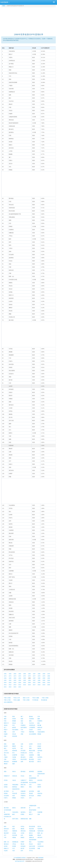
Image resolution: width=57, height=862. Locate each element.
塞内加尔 (6, 844)
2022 (10, 687)
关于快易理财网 (17, 857)
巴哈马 (22, 797)
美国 (5, 771)
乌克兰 (39, 759)
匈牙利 (14, 748)
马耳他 (31, 752)
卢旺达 (14, 844)
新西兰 (14, 807)
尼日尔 (39, 826)
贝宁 (5, 835)
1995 (24, 680)
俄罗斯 (39, 748)
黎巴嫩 (39, 725)
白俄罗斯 (14, 755)
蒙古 (38, 723)
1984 (19, 678)
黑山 (5, 755)
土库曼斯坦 (32, 727)
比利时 (31, 744)
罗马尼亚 (23, 750)
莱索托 (22, 837)
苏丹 (22, 850)
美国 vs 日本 (26, 697)
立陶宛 (31, 757)
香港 (13, 716)
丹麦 (5, 759)
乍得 (5, 837)
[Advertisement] (29, 19)
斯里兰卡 (6, 723)
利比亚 (5, 831)
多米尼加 (31, 791)
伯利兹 (5, 787)
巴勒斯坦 (23, 725)
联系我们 (24, 857)
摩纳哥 (5, 763)
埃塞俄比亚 (15, 842)
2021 (5, 687)
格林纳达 (14, 787)
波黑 (22, 761)
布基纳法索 (32, 831)
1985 (24, 678)
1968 (39, 673)
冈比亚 (31, 844)
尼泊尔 (14, 723)
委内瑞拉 (23, 771)
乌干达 (31, 850)
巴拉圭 (22, 776)
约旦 (13, 725)
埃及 (13, 826)
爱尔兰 (39, 761)
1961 (5, 673)
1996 (29, 680)
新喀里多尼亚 (24, 818)
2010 (48, 682)
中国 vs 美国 (7, 697)
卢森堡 (5, 757)
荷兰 (38, 752)
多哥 (22, 835)
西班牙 (5, 746)
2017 (34, 684)
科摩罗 (22, 842)
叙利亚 (14, 727)
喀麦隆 (31, 835)
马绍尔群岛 (15, 812)
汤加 (38, 814)
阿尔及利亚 (32, 826)
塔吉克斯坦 (15, 729)
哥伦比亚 (14, 793)
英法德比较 (44, 700)
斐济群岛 (23, 812)
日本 (38, 716)
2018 (39, 684)
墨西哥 (39, 787)
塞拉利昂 (6, 833)
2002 (10, 682)
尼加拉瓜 (14, 776)
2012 (10, 684)
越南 (38, 718)
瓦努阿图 (39, 812)
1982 (10, 678)
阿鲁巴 (39, 795)
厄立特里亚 (32, 848)
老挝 (22, 721)
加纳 (13, 828)
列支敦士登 (24, 752)
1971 (5, 676)
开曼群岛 (23, 795)
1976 (29, 676)
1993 (15, 680)
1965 (24, 673)
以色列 (31, 729)
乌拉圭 (14, 780)
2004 (19, 682)
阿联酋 (39, 734)
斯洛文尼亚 (32, 750)
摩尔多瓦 (23, 757)
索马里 (22, 848)
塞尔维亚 (31, 759)
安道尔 (22, 755)
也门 (5, 727)
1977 (34, 676)
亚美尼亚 (14, 736)
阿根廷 (14, 797)
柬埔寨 (14, 721)
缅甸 (30, 721)
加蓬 (38, 848)
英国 (5, 744)
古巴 (30, 797)
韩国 (22, 718)
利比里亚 (31, 828)
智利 (30, 776)
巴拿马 (5, 797)
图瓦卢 (31, 814)
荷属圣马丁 (7, 776)
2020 (48, 684)
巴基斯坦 (39, 721)
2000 (48, 680)
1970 (48, 673)
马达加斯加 (40, 842)
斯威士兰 (6, 848)
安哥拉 (22, 826)
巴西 (13, 795)
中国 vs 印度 (7, 700)
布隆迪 (14, 837)
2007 (34, 682)
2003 (15, 682)
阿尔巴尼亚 (24, 759)
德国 (13, 744)
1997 (34, 680)
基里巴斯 (23, 807)
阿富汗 (5, 729)
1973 (15, 676)
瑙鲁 (30, 818)
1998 (39, 680)
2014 (19, 684)
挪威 (38, 755)
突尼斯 (14, 846)
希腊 (30, 748)
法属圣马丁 (24, 780)
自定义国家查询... (8, 702)
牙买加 (5, 780)
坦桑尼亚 (14, 831)
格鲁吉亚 (39, 727)
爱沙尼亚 (31, 761)
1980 (48, 676)
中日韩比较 (35, 700)
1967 (34, 673)
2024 (19, 687)
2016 (29, 684)
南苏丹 (39, 844)
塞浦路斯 (14, 761)
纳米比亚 (6, 828)
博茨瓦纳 (23, 831)
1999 (43, 680)
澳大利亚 (6, 807)
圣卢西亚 (6, 791)
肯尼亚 (5, 846)
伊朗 (22, 734)
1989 (43, 678)
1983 (15, 678)
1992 (10, 680)
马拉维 (5, 850)
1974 (19, 676)
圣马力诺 (6, 752)
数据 (4, 5)
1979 (43, 676)
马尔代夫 (31, 723)
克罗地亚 (39, 750)
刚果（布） (7, 842)
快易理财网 (40, 857)
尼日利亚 (14, 835)
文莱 (13, 732)
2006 (29, 682)
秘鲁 (38, 791)
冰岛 (30, 746)
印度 (22, 723)
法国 (22, 744)
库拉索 (31, 793)
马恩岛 (14, 759)
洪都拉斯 (23, 791)
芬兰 (13, 752)
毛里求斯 (39, 828)
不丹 (22, 729)
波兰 (22, 748)
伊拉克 (14, 734)
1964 (19, 673)
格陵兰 (22, 787)
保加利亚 (14, 750)
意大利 (39, 744)
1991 (5, 680)
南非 (5, 826)
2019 (43, 684)
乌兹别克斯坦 (41, 732)
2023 (15, 687)
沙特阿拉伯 (32, 725)
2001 (5, 682)
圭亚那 (5, 784)
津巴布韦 (39, 837)
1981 (5, 678)
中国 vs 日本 (16, 697)
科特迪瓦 (23, 846)
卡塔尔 (22, 732)
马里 (13, 850)
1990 (48, 678)
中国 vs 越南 (16, 700)
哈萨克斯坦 (24, 727)
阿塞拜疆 (31, 732)
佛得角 (22, 828)
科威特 (5, 734)
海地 (30, 787)
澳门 (22, 716)
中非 (13, 848)
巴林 (5, 736)
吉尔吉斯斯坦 (32, 734)
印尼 (5, 721)
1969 (43, 673)
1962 (10, 673)
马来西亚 (31, 718)
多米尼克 (39, 780)
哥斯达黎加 (15, 784)
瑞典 (13, 763)
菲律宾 (14, 718)
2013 (15, 684)
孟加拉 (5, 725)
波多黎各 (39, 771)
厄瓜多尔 (23, 793)
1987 (34, 678)
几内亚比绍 (40, 846)
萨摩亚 (22, 814)
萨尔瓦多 (31, 795)
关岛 (38, 807)
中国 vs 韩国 (26, 700)
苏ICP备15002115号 (19, 861)
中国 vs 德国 (35, 697)
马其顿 (14, 757)
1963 (15, 673)
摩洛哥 (39, 835)
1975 (24, 676)
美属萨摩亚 (7, 814)
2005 (24, 682)
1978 (39, 676)
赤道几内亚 (32, 846)
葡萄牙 (14, 746)
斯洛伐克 (6, 761)
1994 (19, 680)
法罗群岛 (39, 757)
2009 (43, 682)
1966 (29, 673)
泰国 (5, 718)
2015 (24, 684)
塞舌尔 (31, 833)
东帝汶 (39, 729)
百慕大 (39, 784)
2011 (5, 684)
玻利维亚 (31, 771)
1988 (39, 678)
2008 (39, 682)
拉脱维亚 (31, 755)
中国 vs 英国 (45, 697)
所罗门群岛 (15, 818)
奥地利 (39, 746)
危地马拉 (39, 793)
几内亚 (22, 833)
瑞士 (22, 746)
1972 (10, 676)
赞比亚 (22, 844)
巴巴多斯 (6, 795)
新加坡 (31, 716)
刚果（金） (40, 833)
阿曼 (5, 732)
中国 (5, 716)
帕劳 (13, 814)
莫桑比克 (31, 837)
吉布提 (14, 833)
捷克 (5, 748)
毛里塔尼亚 (40, 831)
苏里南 (5, 793)
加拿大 (14, 771)
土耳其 (5, 750)
